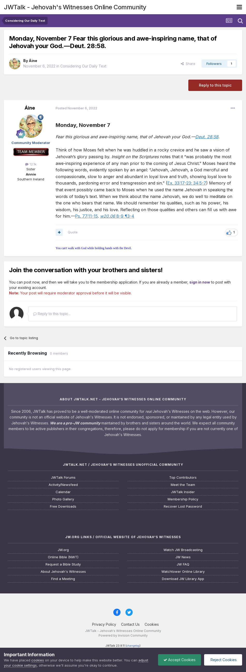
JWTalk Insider (183, 492)
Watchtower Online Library (183, 572)
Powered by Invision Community (123, 635)
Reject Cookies (223, 660)
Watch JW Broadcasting (183, 550)
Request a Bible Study (63, 564)
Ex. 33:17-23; (179, 183)
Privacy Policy (104, 624)
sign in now (199, 282)
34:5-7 (199, 183)
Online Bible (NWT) (63, 557)
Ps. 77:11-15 (86, 216)
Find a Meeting (63, 579)
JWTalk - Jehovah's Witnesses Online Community (75, 7)
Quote (73, 232)
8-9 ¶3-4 (117, 216)
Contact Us (130, 624)
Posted (76, 108)
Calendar (63, 492)
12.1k (30, 164)
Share (188, 64)
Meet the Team (183, 485)
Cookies (152, 624)
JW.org (63, 550)
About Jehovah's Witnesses (63, 572)
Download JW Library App (183, 579)
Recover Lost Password (183, 506)
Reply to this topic (215, 85)
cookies (37, 660)
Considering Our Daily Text (83, 66)
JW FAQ (183, 564)
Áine (33, 60)
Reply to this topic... (52, 313)
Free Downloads (63, 506)
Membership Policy (183, 499)
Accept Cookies (179, 660)
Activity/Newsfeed (63, 485)
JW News (183, 557)
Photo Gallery (63, 499)
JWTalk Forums (63, 477)
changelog (132, 645)
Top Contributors (183, 477)
